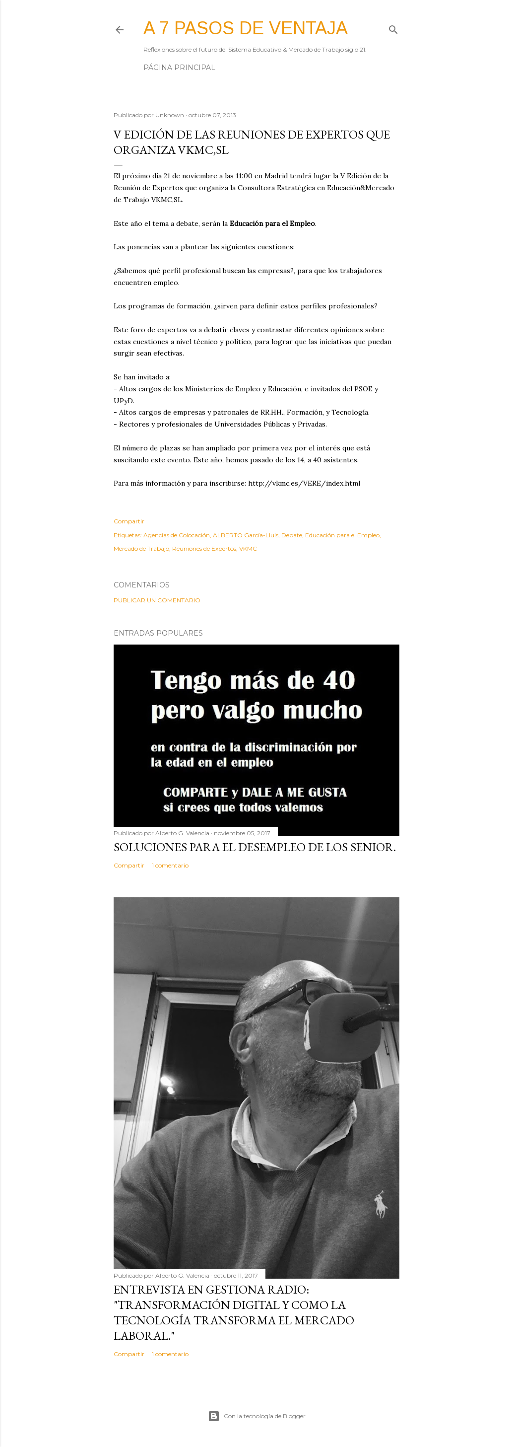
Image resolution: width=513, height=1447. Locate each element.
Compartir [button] (129, 521)
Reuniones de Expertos (204, 548)
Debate (291, 535)
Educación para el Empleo (342, 535)
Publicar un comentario (157, 600)
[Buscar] (393, 27)
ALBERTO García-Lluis (245, 535)
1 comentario (170, 865)
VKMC (248, 548)
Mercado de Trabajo (141, 548)
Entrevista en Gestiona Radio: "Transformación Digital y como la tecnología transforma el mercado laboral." (234, 1312)
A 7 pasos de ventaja (245, 28)
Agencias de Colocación (176, 535)
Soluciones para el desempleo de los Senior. (255, 847)
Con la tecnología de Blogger (257, 1416)
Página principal (179, 67)
